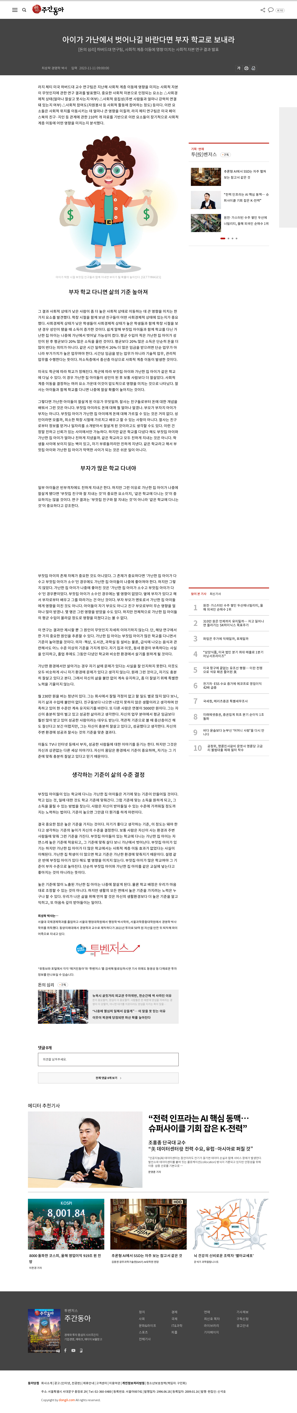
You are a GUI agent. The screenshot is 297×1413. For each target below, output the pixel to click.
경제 (174, 1312)
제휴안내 (88, 1383)
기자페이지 (211, 1332)
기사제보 (243, 1312)
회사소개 (46, 1383)
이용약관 (114, 1383)
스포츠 (143, 1332)
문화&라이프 (147, 1326)
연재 (207, 1312)
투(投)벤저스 (204, 154)
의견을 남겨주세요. (55, 1059)
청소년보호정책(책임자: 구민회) (166, 1383)
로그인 (280, 10)
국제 (174, 1319)
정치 (142, 1312)
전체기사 (145, 1339)
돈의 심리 (46, 985)
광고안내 (243, 1326)
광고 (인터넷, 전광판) (67, 1383)
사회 (142, 1319)
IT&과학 (176, 1326)
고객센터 (101, 1383)
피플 (174, 1332)
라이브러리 (211, 1326)
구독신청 (243, 1319)
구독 (63, 985)
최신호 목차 (212, 1319)
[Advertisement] (98, 540)
